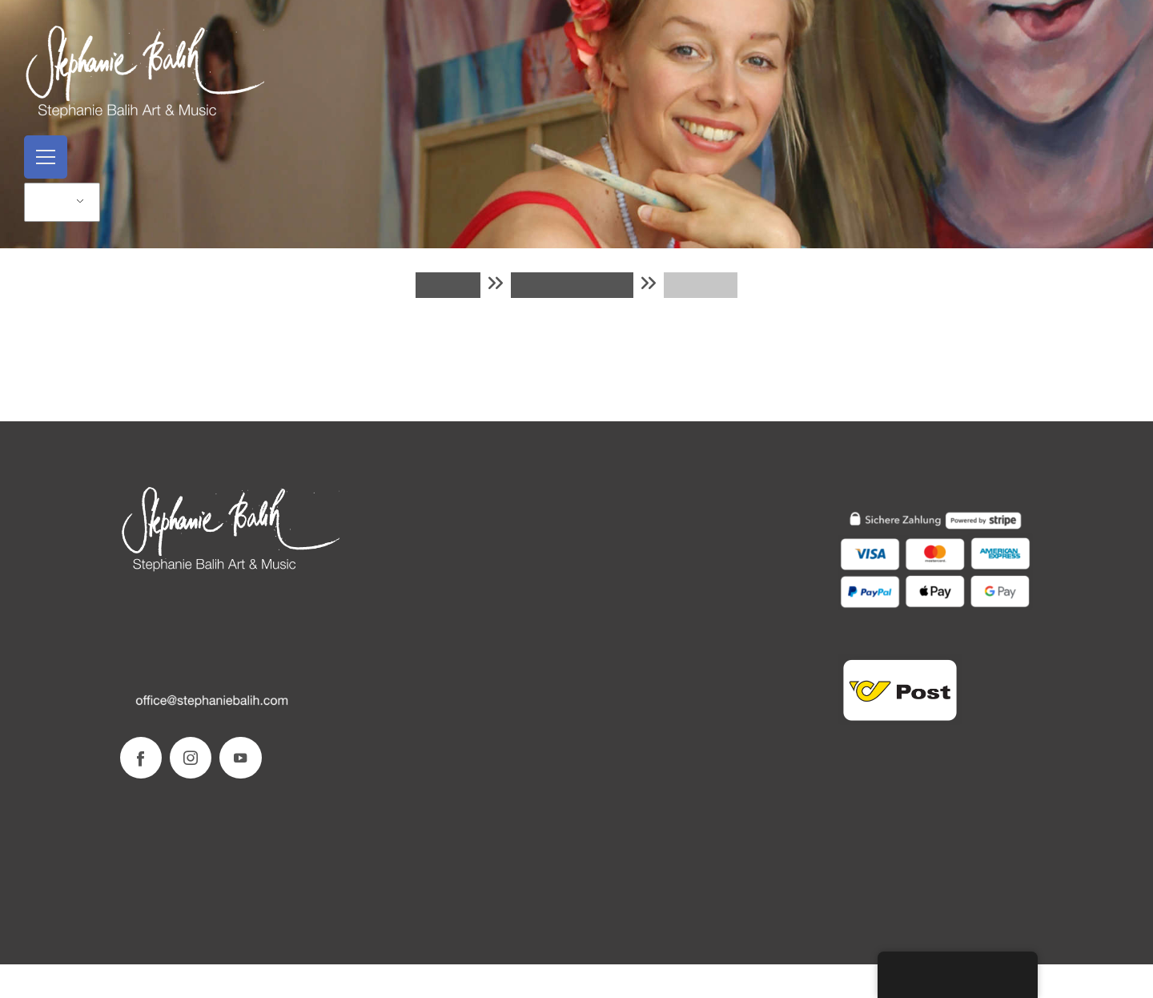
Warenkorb (572, 285)
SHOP (599, 518)
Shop (448, 285)
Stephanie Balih (392, 518)
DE (53, 202)
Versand (604, 538)
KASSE (700, 285)
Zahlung (604, 559)
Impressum (380, 560)
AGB (596, 580)
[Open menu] (45, 157)
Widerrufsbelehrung (634, 622)
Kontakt (372, 538)
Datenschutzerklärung (639, 601)
